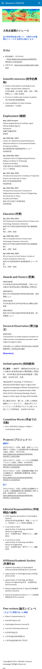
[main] (21, 31)
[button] (2, 3)
